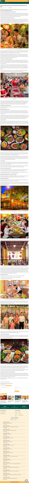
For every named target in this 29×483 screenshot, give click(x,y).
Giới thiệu (16, 412)
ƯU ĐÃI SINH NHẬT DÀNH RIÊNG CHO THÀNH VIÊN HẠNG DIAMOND (18, 401)
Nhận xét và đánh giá (3, 384)
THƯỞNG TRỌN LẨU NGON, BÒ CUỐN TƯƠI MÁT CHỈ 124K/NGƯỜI (11, 401)
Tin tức (16, 416)
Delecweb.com (16, 482)
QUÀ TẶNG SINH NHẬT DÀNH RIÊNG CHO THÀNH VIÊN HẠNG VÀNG (25, 401)
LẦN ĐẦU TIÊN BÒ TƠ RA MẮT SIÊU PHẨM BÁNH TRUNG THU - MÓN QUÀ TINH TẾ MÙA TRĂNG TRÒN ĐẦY (3, 402)
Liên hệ (19, 412)
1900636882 (4, 413)
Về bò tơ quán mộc (17, 410)
